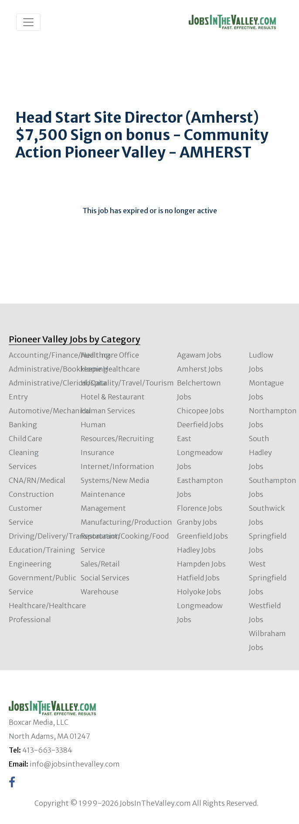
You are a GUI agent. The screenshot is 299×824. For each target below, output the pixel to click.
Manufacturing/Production (126, 522)
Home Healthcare (110, 369)
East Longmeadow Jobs (200, 452)
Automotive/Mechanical (50, 410)
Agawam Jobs (199, 355)
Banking (23, 424)
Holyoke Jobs (199, 591)
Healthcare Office (110, 355)
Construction (31, 494)
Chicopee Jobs (200, 410)
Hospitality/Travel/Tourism (127, 383)
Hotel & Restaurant (113, 396)
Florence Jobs (199, 508)
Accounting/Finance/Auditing (59, 355)
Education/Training (42, 550)
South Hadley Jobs (260, 452)
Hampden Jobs (201, 563)
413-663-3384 (47, 750)
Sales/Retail (100, 563)
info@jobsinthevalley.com (75, 764)
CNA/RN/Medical (37, 480)
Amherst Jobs (200, 369)
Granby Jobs (197, 522)
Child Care (25, 438)
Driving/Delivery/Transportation (64, 536)
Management (103, 508)
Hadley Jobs (196, 550)
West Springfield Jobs (267, 577)
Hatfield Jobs (198, 577)
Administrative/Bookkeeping (58, 369)
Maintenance (103, 494)
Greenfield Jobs (202, 536)
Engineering (30, 563)
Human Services (108, 410)
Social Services (105, 577)
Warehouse (100, 591)
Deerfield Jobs (200, 424)
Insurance (97, 452)
